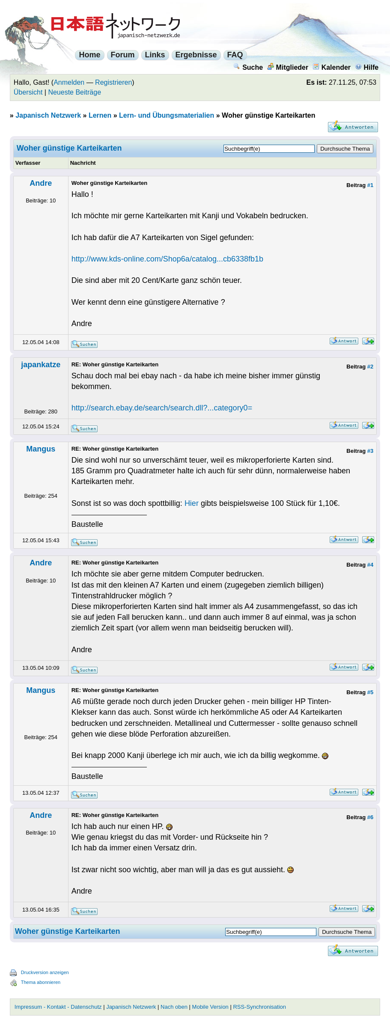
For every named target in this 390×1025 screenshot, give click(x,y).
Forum (123, 55)
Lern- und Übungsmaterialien (166, 115)
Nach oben (174, 1007)
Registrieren (113, 82)
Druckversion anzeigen (45, 972)
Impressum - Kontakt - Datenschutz (58, 1007)
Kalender (332, 67)
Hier (192, 503)
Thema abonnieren (40, 982)
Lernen (100, 115)
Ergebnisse (196, 55)
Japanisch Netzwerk (48, 115)
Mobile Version (210, 1007)
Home (89, 55)
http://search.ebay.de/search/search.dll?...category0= (161, 408)
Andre (41, 183)
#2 (370, 366)
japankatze (40, 364)
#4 (370, 565)
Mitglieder (288, 67)
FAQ (235, 55)
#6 (370, 817)
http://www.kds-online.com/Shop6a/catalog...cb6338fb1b (167, 259)
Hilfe (367, 67)
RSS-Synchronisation (259, 1007)
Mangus (40, 449)
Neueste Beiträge (74, 92)
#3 (370, 451)
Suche (248, 67)
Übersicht (28, 92)
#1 (370, 185)
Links (155, 55)
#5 (370, 692)
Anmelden (69, 82)
